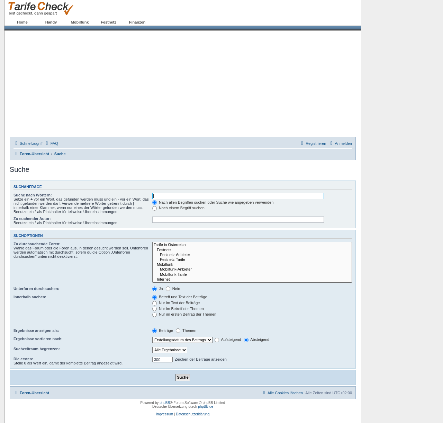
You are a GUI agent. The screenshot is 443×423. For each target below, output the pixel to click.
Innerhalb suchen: (29, 297)
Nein (173, 289)
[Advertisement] (183, 84)
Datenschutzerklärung (192, 414)
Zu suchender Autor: (32, 219)
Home (22, 22)
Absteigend (257, 339)
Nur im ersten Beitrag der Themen (184, 314)
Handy (51, 22)
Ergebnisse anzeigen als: (36, 330)
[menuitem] (51, 143)
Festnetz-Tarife (252, 259)
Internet (252, 279)
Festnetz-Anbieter (252, 255)
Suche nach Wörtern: (32, 195)
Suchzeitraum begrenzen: (36, 349)
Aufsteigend (228, 339)
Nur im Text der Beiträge (176, 303)
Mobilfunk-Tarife (252, 274)
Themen (186, 330)
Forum (166, 22)
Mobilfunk (80, 22)
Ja (157, 289)
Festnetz (108, 22)
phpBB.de (205, 406)
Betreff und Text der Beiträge (179, 297)
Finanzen (137, 22)
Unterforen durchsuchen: (36, 289)
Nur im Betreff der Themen (178, 309)
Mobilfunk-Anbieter (252, 269)
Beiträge (162, 330)
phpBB (165, 403)
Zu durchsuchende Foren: (37, 244)
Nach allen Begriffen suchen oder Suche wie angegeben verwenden (212, 202)
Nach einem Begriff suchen (178, 208)
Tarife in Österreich (252, 245)
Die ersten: (23, 359)
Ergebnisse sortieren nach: (38, 339)
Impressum (164, 414)
